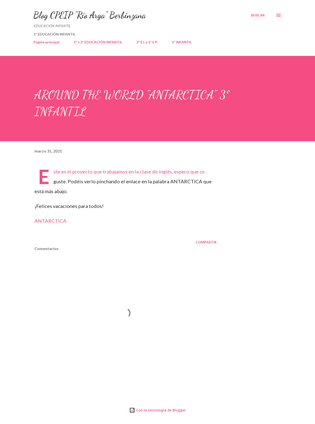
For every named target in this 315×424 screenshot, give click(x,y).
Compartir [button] (206, 242)
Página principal (46, 42)
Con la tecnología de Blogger (157, 410)
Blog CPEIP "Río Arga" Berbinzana (89, 15)
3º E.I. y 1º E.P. (147, 42)
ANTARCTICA (50, 221)
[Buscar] (258, 15)
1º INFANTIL (182, 42)
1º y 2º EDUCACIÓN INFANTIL (98, 42)
